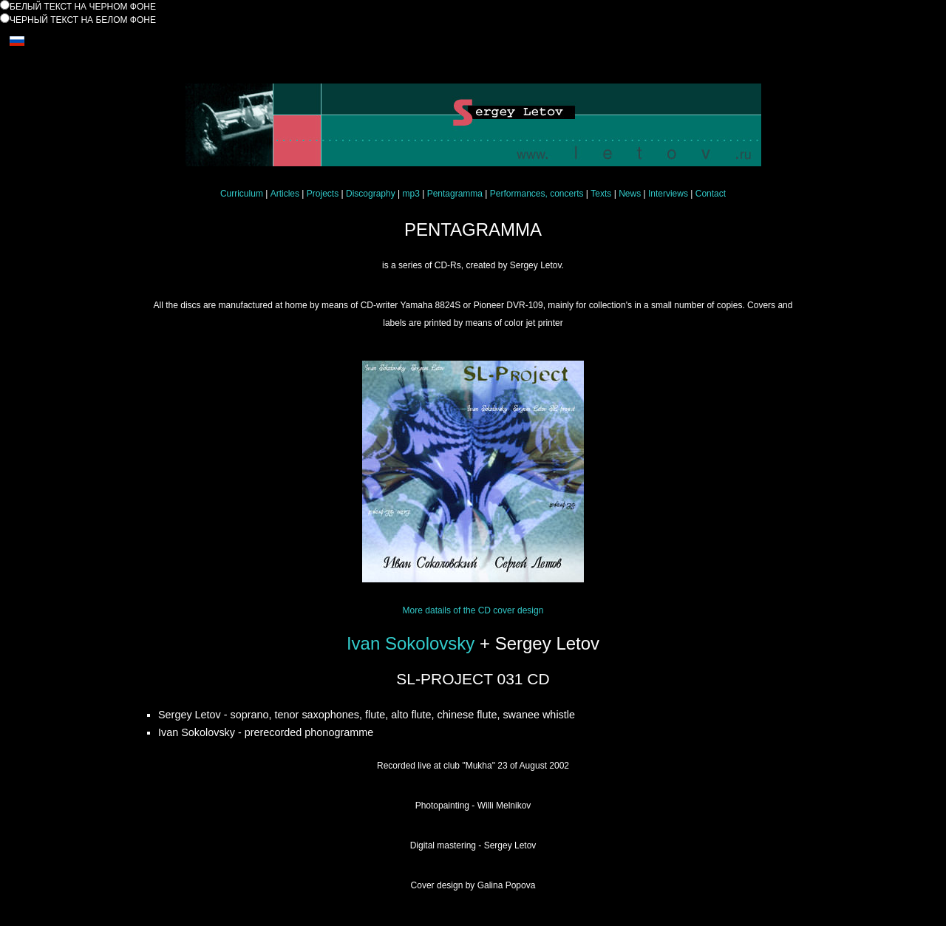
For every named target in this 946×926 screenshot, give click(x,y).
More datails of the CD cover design (473, 610)
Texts (601, 193)
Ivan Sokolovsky (410, 643)
